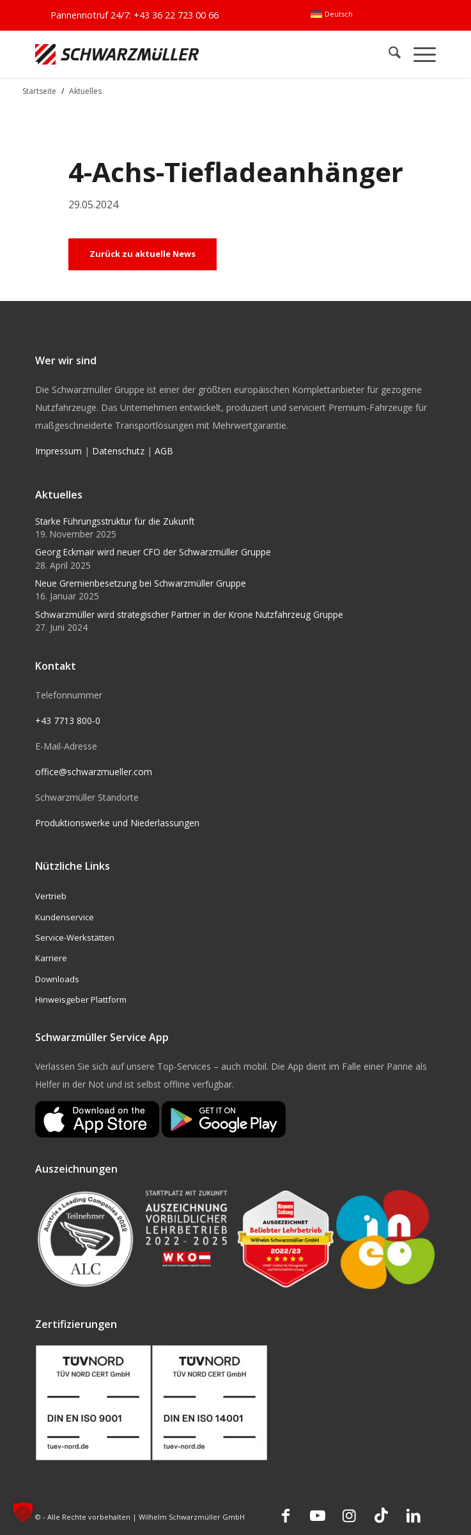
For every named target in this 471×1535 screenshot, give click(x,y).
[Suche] (388, 54)
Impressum (58, 451)
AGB (164, 451)
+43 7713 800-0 (67, 720)
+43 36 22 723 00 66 (176, 15)
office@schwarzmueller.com (93, 772)
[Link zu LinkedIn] (413, 1515)
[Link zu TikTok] (381, 1515)
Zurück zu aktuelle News (142, 253)
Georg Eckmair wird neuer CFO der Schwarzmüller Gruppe (153, 552)
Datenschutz (118, 451)
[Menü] (418, 54)
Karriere (51, 958)
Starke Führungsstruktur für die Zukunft (114, 521)
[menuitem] (331, 14)
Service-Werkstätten (74, 937)
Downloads (57, 979)
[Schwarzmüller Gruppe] (155, 54)
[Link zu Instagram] (349, 1515)
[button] (23, 1512)
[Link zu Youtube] (317, 1515)
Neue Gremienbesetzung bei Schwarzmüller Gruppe (140, 583)
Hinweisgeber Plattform (81, 999)
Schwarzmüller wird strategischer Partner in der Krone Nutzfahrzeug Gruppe (189, 614)
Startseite (39, 91)
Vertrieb (50, 896)
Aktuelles (85, 91)
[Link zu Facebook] (285, 1515)
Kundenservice (64, 917)
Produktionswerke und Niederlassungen (117, 823)
